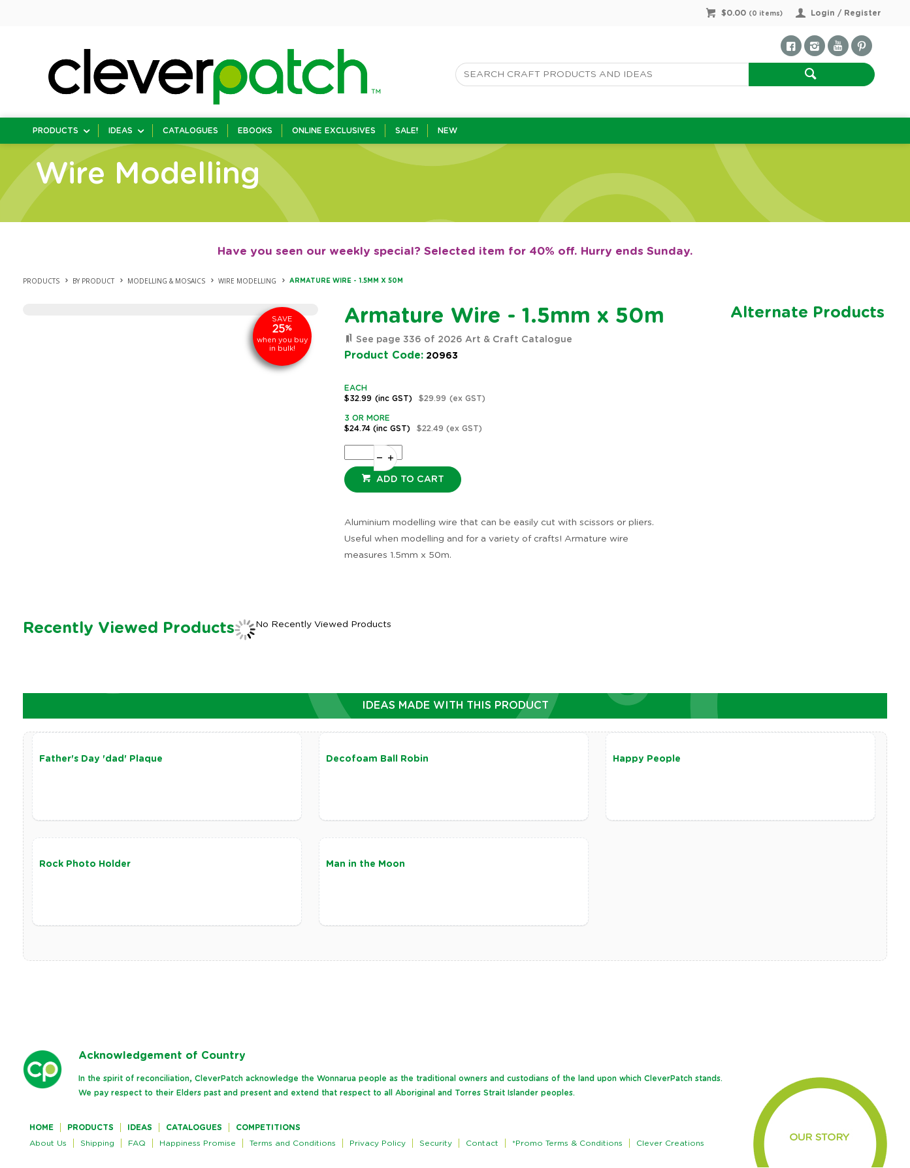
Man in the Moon (363, 864)
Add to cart (409, 479)
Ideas (120, 131)
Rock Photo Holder (85, 864)
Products (55, 131)
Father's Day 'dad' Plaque (101, 759)
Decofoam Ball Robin (375, 759)
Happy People (643, 759)
